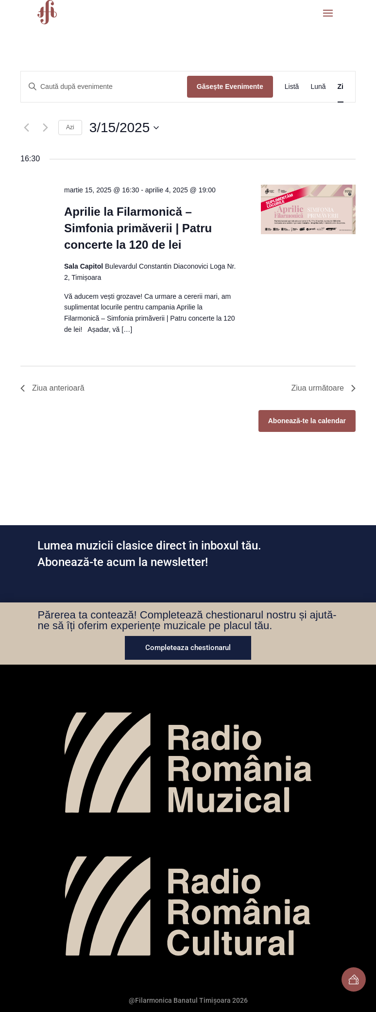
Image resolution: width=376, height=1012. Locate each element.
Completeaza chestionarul (188, 647)
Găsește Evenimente (230, 86)
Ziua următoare (323, 388)
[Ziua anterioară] (26, 128)
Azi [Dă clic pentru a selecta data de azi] (70, 127)
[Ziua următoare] (45, 128)
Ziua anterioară (52, 388)
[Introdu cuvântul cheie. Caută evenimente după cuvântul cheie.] (104, 86)
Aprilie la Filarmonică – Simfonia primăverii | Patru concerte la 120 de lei (138, 228)
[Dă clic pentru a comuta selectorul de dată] (124, 127)
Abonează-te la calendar (307, 421)
